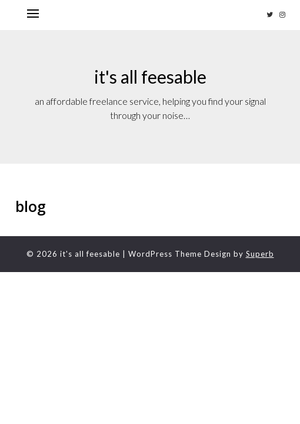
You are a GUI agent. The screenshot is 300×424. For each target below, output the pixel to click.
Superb (260, 254)
